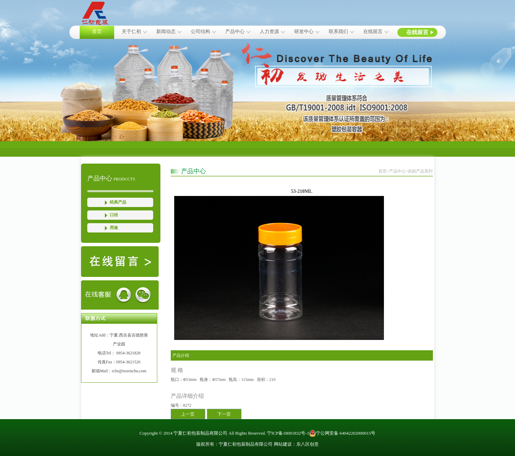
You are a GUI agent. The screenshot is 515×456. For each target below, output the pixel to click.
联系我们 (338, 31)
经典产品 (118, 202)
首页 (97, 31)
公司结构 (200, 31)
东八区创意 (307, 444)
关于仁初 (131, 31)
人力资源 (269, 31)
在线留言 (373, 31)
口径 (114, 215)
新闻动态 (166, 31)
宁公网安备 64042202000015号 (342, 433)
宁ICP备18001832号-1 (288, 433)
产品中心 (235, 31)
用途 (114, 227)
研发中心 (304, 31)
